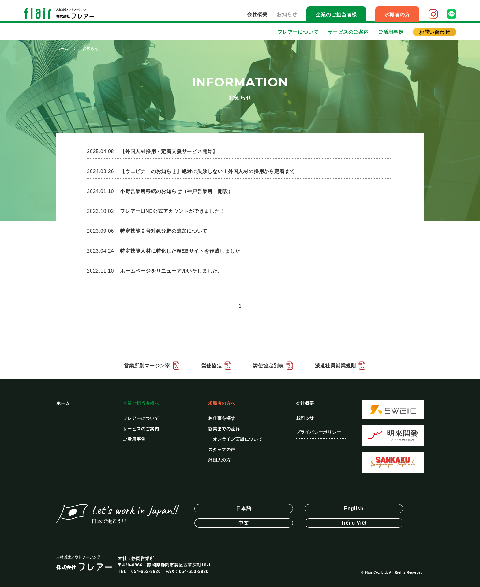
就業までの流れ (224, 428)
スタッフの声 (221, 449)
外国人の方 (219, 459)
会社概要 (257, 14)
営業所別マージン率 (147, 365)
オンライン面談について (238, 439)
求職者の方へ (221, 403)
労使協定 (211, 365)
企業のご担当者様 (336, 14)
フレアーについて (297, 32)
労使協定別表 (268, 365)
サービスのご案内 (348, 32)
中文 (243, 522)
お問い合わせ (434, 32)
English (353, 508)
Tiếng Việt (354, 522)
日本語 (243, 508)
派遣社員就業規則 (335, 365)
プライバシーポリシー (318, 432)
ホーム (62, 49)
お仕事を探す (221, 418)
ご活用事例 (391, 32)
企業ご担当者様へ (141, 403)
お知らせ (287, 14)
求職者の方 (397, 14)
